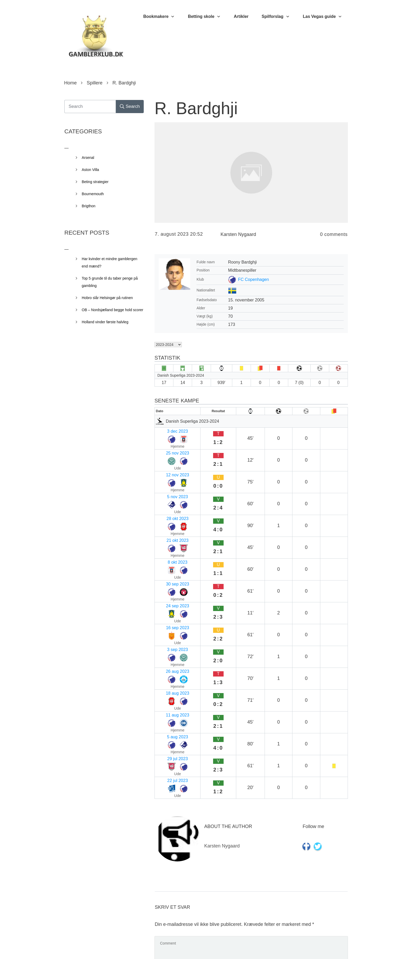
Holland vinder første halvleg (105, 322)
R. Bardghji (196, 108)
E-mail (162, 828)
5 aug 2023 (167, 574)
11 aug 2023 (168, 563)
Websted (163, 862)
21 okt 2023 (168, 481)
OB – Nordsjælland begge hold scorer (112, 310)
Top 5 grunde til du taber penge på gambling (110, 282)
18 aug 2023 (168, 553)
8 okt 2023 (167, 491)
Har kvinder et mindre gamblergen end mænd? (109, 262)
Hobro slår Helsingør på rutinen (107, 298)
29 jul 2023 (167, 584)
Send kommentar (324, 930)
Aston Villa (90, 170)
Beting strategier (95, 182)
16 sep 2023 (168, 522)
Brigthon (88, 206)
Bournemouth (93, 194)
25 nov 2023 (168, 440)
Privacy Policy (235, 947)
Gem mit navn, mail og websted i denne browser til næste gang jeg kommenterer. (244, 907)
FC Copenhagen (253, 279)
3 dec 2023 (167, 430)
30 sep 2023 (168, 502)
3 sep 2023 (167, 533)
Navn (161, 794)
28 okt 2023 (168, 471)
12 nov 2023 (168, 450)
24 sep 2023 (168, 512)
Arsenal (88, 157)
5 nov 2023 (167, 461)
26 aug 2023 (168, 543)
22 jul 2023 (167, 594)
